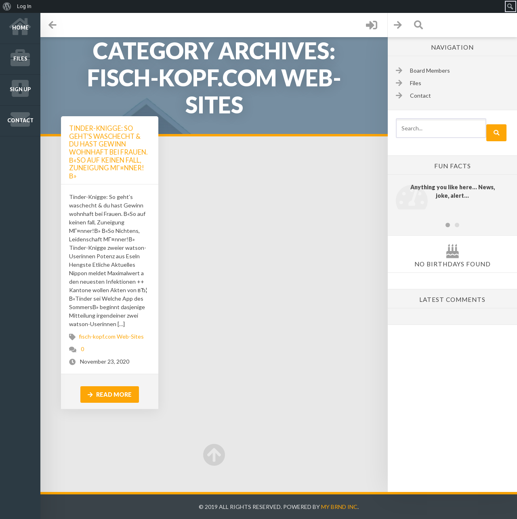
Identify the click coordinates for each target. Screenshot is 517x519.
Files (20, 59)
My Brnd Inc (339, 506)
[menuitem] (7, 6)
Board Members (430, 70)
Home (20, 28)
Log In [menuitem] (24, 6)
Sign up (20, 89)
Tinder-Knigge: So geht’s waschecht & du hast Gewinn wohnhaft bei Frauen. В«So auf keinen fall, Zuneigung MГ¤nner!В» (108, 152)
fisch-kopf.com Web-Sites (111, 336)
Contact (20, 120)
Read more (110, 394)
